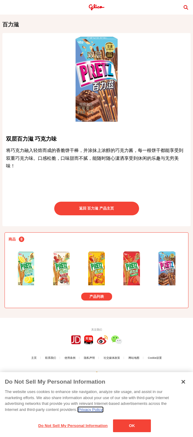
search (185, 7)
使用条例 (70, 357)
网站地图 (133, 357)
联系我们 (50, 357)
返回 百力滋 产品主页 (96, 208)
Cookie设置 (155, 357)
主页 (34, 357)
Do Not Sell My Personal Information (73, 426)
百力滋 (10, 25)
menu (7, 7)
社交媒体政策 (112, 357)
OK (132, 426)
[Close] (183, 382)
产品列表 (96, 296)
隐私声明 (89, 357)
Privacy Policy (90, 409)
